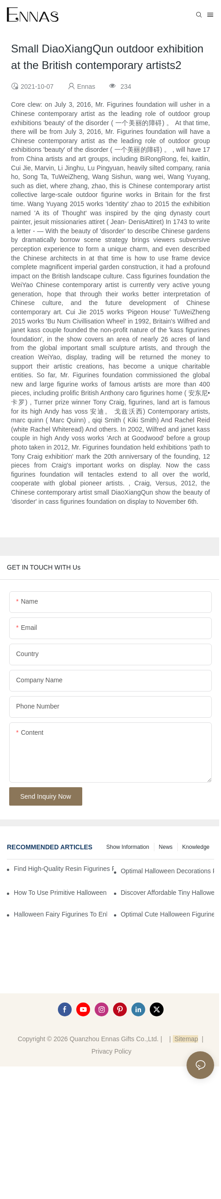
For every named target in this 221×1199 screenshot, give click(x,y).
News (166, 847)
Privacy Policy (111, 1051)
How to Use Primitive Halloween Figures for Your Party (60, 892)
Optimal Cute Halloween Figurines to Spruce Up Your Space (167, 914)
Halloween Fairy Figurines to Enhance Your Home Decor (60, 914)
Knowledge (196, 847)
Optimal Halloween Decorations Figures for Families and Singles (167, 871)
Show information (127, 847)
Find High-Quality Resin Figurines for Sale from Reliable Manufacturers (64, 868)
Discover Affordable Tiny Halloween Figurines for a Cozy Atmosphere (167, 892)
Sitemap (185, 1039)
